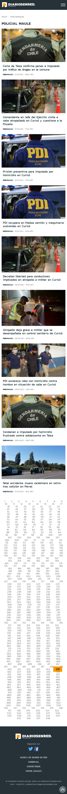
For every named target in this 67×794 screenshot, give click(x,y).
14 (37, 504)
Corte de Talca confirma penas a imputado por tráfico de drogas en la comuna (31, 68)
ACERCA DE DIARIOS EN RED (33, 757)
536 (29, 718)
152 (24, 555)
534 (58, 715)
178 (24, 566)
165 (29, 560)
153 (33, 555)
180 (43, 566)
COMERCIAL (33, 761)
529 (9, 715)
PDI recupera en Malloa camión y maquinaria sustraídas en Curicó (33, 224)
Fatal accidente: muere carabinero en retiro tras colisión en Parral (32, 485)
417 (42, 666)
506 (28, 705)
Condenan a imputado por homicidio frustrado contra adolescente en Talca (28, 434)
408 (19, 664)
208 (19, 578)
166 (38, 560)
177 (14, 566)
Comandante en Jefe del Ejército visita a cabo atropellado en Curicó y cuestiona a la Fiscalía (32, 120)
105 (38, 537)
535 (19, 718)
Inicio (4, 16)
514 (42, 708)
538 (48, 718)
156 (61, 555)
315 (51, 622)
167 (47, 560)
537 (38, 718)
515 (51, 708)
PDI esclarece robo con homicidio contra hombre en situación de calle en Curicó (30, 383)
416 (33, 666)
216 (33, 581)
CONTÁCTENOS (33, 766)
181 (51, 566)
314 (42, 622)
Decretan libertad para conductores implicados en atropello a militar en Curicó (32, 278)
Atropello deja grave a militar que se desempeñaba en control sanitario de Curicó (32, 332)
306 (28, 620)
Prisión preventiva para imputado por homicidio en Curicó (28, 173)
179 (33, 566)
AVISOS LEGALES (33, 771)
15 (45, 504)
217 (42, 581)
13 (29, 504)
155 (51, 555)
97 (24, 535)
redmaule (8, 74)
